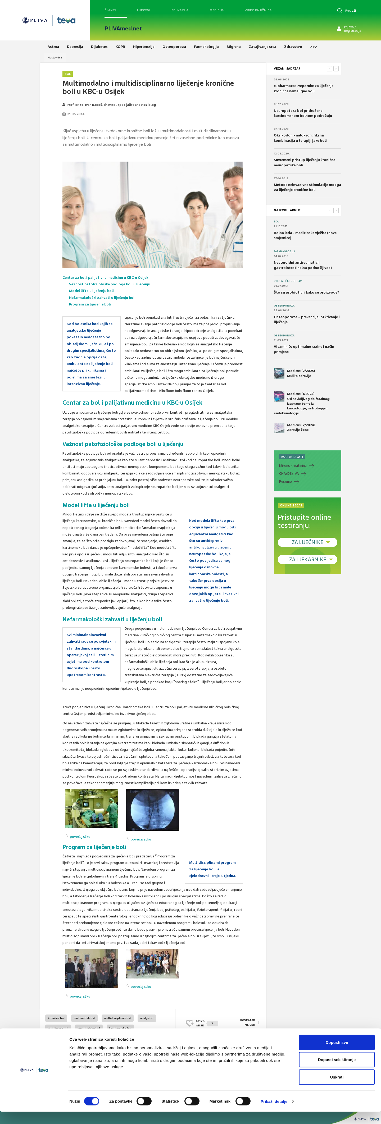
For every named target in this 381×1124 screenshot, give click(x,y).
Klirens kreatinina (293, 465)
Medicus (217, 10)
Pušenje (285, 481)
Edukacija (179, 10)
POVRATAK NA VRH (247, 1023)
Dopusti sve (336, 1054)
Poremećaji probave (288, 281)
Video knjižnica (258, 10)
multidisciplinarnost (117, 1018)
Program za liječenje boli (90, 304)
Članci (110, 10)
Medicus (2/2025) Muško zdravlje (294, 373)
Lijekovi (143, 10)
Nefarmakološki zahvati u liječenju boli (102, 297)
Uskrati (337, 1089)
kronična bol (56, 1018)
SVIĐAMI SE (207, 1023)
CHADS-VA (289, 473)
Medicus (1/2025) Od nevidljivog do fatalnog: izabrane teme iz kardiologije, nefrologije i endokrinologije (302, 403)
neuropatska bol (89, 1028)
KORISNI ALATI (292, 457)
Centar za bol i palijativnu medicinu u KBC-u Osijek (105, 277)
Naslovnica (55, 57)
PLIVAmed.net (123, 28)
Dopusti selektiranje (337, 1072)
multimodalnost (84, 1018)
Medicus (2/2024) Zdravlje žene (294, 428)
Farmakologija (284, 251)
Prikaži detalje (274, 1113)
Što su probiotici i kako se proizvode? (306, 292)
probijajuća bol (58, 1028)
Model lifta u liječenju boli (91, 291)
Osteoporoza (284, 305)
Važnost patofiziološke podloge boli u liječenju (110, 284)
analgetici (146, 1018)
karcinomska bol (120, 1028)
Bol (68, 74)
